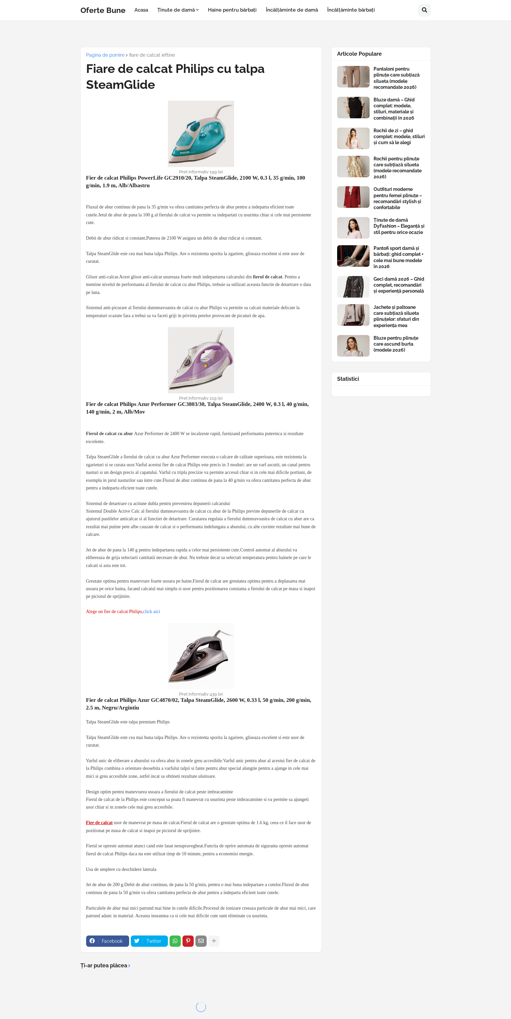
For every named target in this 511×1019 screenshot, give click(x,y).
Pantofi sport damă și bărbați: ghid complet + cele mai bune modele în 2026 (399, 257)
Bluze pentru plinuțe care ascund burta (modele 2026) (396, 344)
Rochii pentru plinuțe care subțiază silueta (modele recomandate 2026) (398, 168)
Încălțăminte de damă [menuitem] (292, 10)
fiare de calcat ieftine (152, 55)
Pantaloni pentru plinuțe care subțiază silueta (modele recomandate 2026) (397, 78)
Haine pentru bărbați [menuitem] (232, 10)
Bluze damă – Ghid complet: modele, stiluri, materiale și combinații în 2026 (394, 109)
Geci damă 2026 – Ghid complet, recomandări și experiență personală (399, 285)
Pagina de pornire (105, 55)
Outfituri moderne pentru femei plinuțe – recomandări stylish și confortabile (398, 198)
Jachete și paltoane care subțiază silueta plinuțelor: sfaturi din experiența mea (396, 316)
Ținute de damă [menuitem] (176, 10)
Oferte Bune (103, 10)
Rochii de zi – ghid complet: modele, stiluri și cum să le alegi (399, 136)
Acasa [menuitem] (141, 10)
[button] (424, 10)
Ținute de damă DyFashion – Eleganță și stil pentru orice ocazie (399, 226)
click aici (151, 611)
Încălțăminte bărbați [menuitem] (351, 10)
